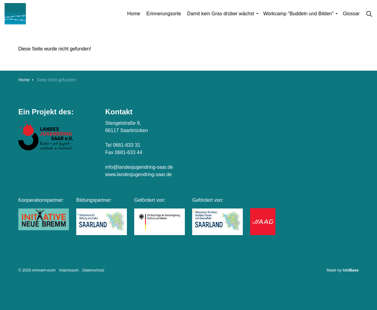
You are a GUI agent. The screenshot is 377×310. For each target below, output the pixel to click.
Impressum (69, 270)
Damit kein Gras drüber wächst (220, 13)
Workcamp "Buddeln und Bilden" (298, 13)
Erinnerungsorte (163, 13)
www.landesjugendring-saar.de (138, 174)
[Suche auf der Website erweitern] (369, 13)
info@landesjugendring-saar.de (139, 167)
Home (133, 13)
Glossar (351, 13)
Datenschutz (93, 270)
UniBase (351, 270)
